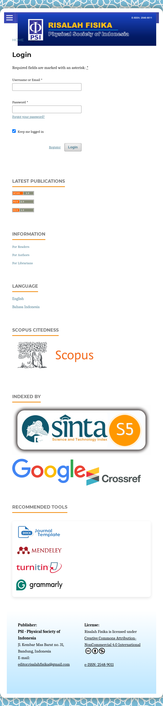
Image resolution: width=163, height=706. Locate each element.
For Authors (20, 255)
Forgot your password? (28, 117)
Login (73, 147)
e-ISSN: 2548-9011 (99, 664)
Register (55, 147)
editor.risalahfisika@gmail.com (44, 664)
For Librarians (22, 263)
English (18, 298)
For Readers (20, 247)
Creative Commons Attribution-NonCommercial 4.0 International (112, 645)
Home (18, 40)
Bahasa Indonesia (26, 307)
